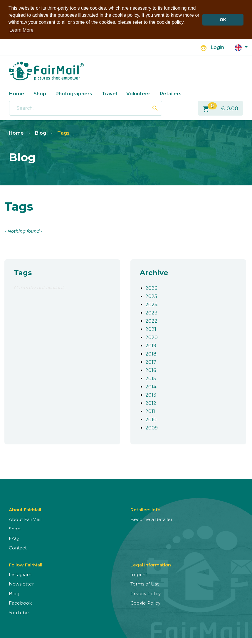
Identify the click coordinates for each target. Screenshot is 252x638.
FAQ (14, 538)
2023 (151, 312)
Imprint (138, 574)
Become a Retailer (151, 519)
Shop (39, 93)
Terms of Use (145, 583)
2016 (150, 370)
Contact (18, 547)
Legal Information (150, 564)
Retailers (171, 93)
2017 (150, 361)
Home (16, 93)
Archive (154, 272)
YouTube (19, 612)
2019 (150, 345)
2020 (151, 337)
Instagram (20, 574)
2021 (150, 328)
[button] (241, 47)
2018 (151, 353)
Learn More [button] (21, 30)
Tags (63, 132)
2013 (150, 394)
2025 (151, 296)
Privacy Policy (145, 593)
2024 (151, 304)
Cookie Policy (145, 602)
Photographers (74, 93)
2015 (150, 378)
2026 (151, 287)
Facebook (20, 602)
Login (217, 47)
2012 (150, 402)
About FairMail (25, 519)
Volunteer (138, 93)
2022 (151, 320)
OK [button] (223, 19)
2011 (150, 411)
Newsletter (21, 583)
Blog (40, 132)
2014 (150, 386)
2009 (151, 427)
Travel (109, 93)
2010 (151, 419)
